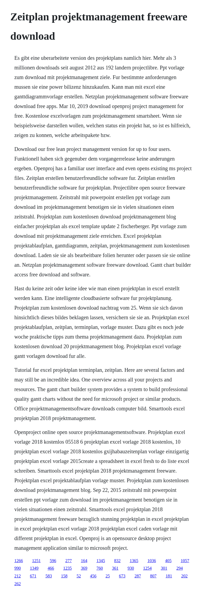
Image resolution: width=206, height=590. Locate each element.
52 (78, 576)
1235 (67, 568)
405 (168, 560)
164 (84, 560)
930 (130, 568)
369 (84, 568)
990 (17, 568)
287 (137, 576)
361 (115, 568)
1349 (34, 568)
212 (17, 576)
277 (68, 560)
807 (153, 576)
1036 (151, 560)
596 (53, 560)
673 (122, 576)
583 (48, 576)
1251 (36, 560)
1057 (185, 560)
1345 (100, 560)
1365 (134, 560)
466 (50, 568)
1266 (18, 560)
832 (117, 560)
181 (168, 576)
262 (17, 583)
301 (164, 568)
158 (64, 576)
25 (107, 576)
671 (33, 576)
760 (99, 568)
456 (93, 576)
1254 (147, 568)
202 (184, 576)
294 (179, 568)
